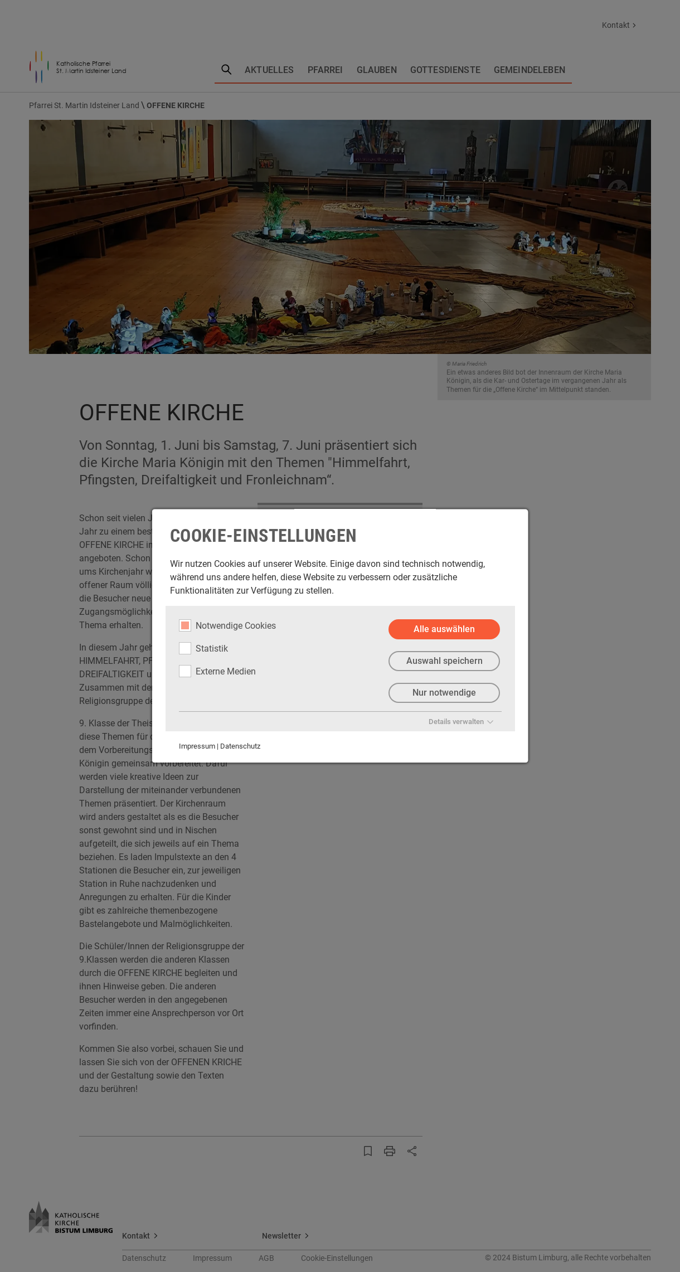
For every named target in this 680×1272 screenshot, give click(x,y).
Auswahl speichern (444, 661)
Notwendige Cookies (227, 625)
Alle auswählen (444, 629)
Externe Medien (217, 671)
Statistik (203, 648)
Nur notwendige (444, 692)
